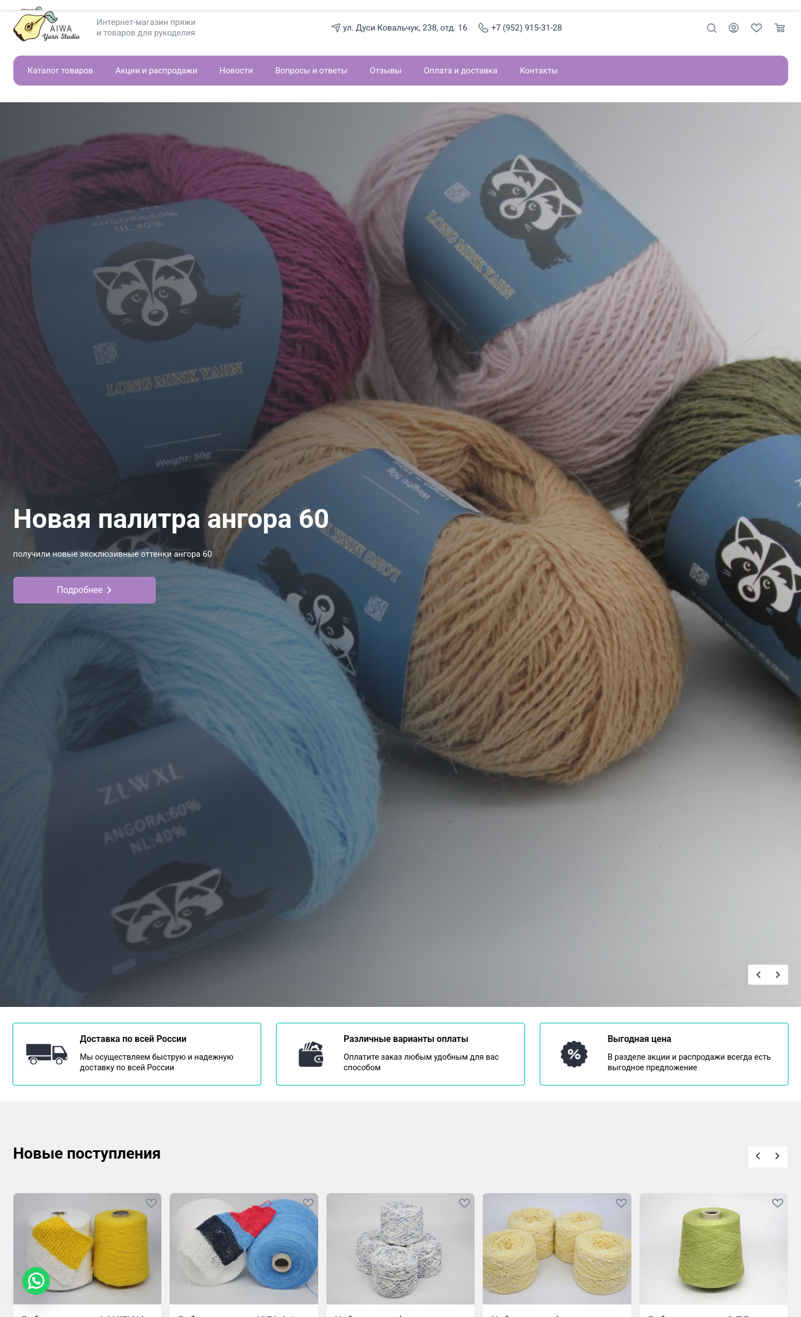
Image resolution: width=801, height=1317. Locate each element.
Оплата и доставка (461, 71)
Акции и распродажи (156, 71)
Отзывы (386, 71)
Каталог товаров (60, 71)
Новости (236, 71)
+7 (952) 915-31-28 (520, 28)
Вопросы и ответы (311, 71)
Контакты (539, 71)
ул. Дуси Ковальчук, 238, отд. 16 (399, 28)
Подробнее (84, 590)
